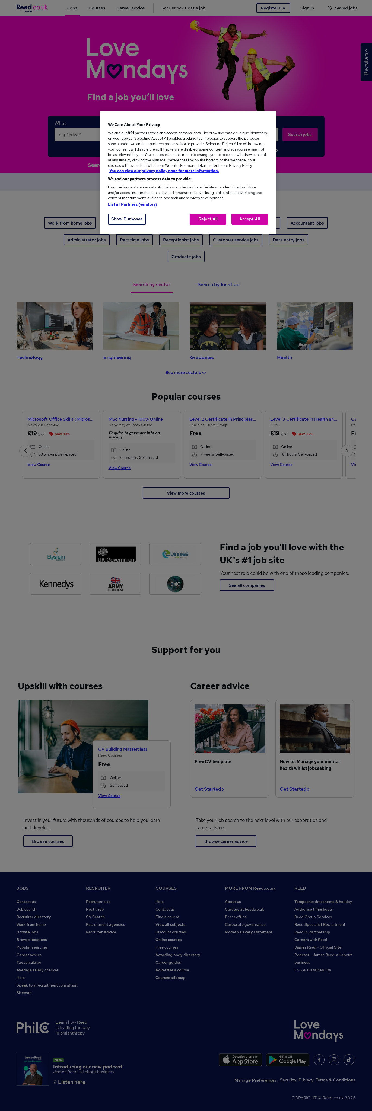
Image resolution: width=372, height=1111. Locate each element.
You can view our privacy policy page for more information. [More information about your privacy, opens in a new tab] (164, 170)
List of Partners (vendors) (132, 204)
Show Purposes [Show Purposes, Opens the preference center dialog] (127, 219)
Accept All (249, 219)
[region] (188, 172)
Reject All (208, 219)
